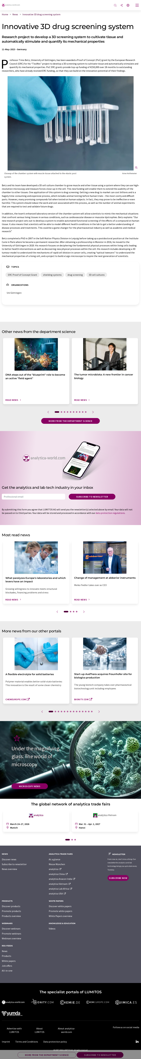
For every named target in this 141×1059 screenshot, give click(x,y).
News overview (9, 869)
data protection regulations (110, 512)
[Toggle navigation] (137, 6)
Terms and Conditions (26, 1041)
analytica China (58, 874)
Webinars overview (11, 938)
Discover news (9, 859)
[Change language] (128, 5)
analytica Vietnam (60, 883)
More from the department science (70, 420)
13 (89, 711)
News (4, 951)
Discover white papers (60, 906)
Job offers (7, 965)
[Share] (121, 5)
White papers (9, 960)
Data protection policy (55, 1041)
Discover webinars (11, 928)
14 (92, 711)
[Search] (115, 5)
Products (6, 955)
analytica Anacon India (62, 878)
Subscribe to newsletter (92, 496)
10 (85, 412)
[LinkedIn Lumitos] (137, 1041)
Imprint (6, 1041)
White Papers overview (60, 916)
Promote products (11, 911)
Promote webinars (11, 933)
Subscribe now (118, 877)
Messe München (57, 864)
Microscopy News (29, 786)
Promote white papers (60, 911)
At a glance (54, 859)
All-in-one (7, 970)
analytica (55, 869)
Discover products (11, 906)
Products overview (11, 916)
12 (85, 711)
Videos (52, 928)
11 (82, 711)
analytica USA (57, 893)
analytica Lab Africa (60, 888)
